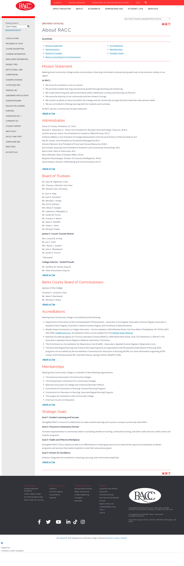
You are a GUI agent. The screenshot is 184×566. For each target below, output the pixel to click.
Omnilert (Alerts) (56, 492)
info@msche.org (62, 333)
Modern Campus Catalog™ (117, 538)
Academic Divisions (14, 80)
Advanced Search (13, 30)
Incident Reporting (81, 495)
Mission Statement (54, 45)
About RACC (11, 131)
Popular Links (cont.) (57, 485)
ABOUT (79, 9)
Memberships (116, 49)
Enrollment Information (17, 59)
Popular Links (29, 485)
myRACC (58, 3)
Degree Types (11, 64)
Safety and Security (82, 492)
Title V (102, 510)
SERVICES (153, 9)
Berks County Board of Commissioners (63, 57)
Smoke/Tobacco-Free (108, 507)
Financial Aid (11, 90)
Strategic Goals (117, 53)
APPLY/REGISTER (62, 9)
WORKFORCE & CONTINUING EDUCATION (110, 3)
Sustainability (54, 495)
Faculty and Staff (14, 137)
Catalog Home (12, 38)
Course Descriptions (15, 49)
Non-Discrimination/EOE (109, 498)
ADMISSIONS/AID (114, 9)
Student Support (13, 126)
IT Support (78, 498)
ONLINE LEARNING (77, 3)
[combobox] (147, 18)
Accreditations (116, 45)
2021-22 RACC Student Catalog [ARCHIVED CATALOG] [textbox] (143, 19)
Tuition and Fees (13, 85)
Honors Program (13, 101)
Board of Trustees (54, 53)
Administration (52, 49)
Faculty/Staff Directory (83, 489)
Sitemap (52, 498)
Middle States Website (122, 333)
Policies (102, 485)
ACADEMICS (94, 9)
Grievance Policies (107, 495)
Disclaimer (104, 492)
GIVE (138, 3)
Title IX (102, 513)
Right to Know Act (107, 504)
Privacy (102, 501)
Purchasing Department (33, 497)
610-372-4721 (168, 509)
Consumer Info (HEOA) (108, 489)
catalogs (62, 538)
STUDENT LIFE (135, 9)
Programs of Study (14, 44)
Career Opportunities (32, 494)
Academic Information (15, 54)
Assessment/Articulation (17, 95)
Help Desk (78, 501)
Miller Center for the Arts (34, 500)
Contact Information (82, 485)
